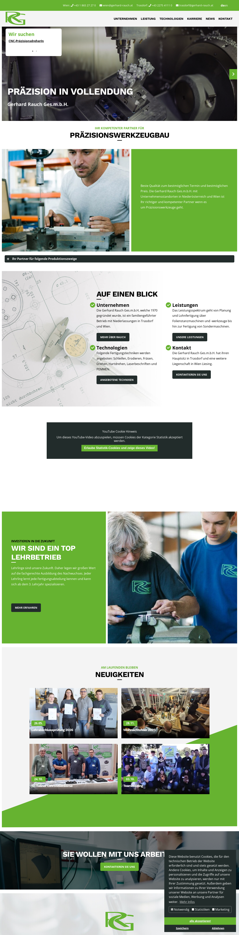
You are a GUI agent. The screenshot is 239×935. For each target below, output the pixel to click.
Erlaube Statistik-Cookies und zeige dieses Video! (119, 448)
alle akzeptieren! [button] (200, 921)
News (210, 18)
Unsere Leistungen (190, 337)
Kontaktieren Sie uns (191, 374)
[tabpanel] (34, 39)
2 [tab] (36, 51)
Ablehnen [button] (218, 928)
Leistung (148, 18)
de (222, 5)
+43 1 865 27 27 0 (85, 5)
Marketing (220, 909)
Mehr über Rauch (113, 337)
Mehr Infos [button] (187, 902)
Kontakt (225, 18)
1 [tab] (33, 51)
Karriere (194, 18)
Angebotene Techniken (117, 380)
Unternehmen (125, 18)
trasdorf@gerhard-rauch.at (196, 5)
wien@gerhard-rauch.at (118, 5)
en (226, 5)
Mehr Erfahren (26, 608)
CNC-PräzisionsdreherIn (26, 41)
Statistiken (201, 909)
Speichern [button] (182, 928)
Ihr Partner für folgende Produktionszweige (44, 259)
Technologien (171, 18)
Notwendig (180, 909)
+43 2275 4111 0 (162, 5)
